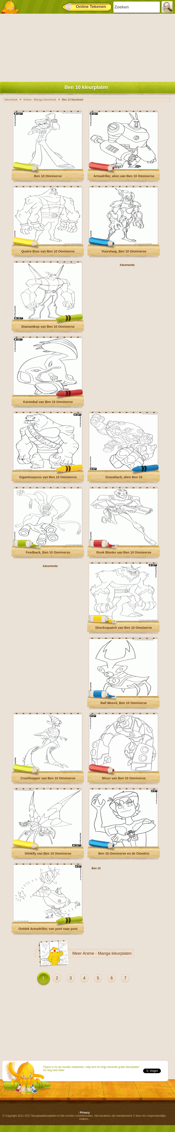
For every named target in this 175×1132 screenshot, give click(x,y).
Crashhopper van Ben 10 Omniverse (48, 778)
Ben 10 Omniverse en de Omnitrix (123, 853)
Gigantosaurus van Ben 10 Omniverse (48, 477)
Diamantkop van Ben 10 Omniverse (48, 326)
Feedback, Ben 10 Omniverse (48, 552)
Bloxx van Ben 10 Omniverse (124, 778)
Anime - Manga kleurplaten (107, 953)
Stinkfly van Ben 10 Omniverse (48, 853)
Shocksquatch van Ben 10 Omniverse (123, 628)
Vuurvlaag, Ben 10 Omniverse (123, 251)
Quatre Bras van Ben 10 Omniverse (48, 251)
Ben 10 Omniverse (48, 176)
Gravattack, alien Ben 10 (124, 477)
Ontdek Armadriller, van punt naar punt (47, 929)
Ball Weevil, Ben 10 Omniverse (123, 703)
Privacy (85, 1112)
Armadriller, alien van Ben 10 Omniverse (123, 176)
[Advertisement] (86, 47)
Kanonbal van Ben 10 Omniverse (48, 402)
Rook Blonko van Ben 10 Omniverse (123, 552)
